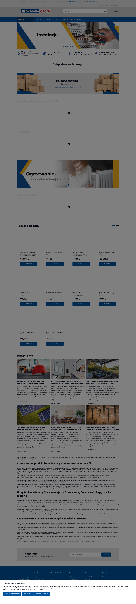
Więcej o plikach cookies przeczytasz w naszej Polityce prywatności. (23, 589)
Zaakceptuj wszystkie (42, 593)
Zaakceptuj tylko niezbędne (12, 593)
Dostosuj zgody (28, 593)
